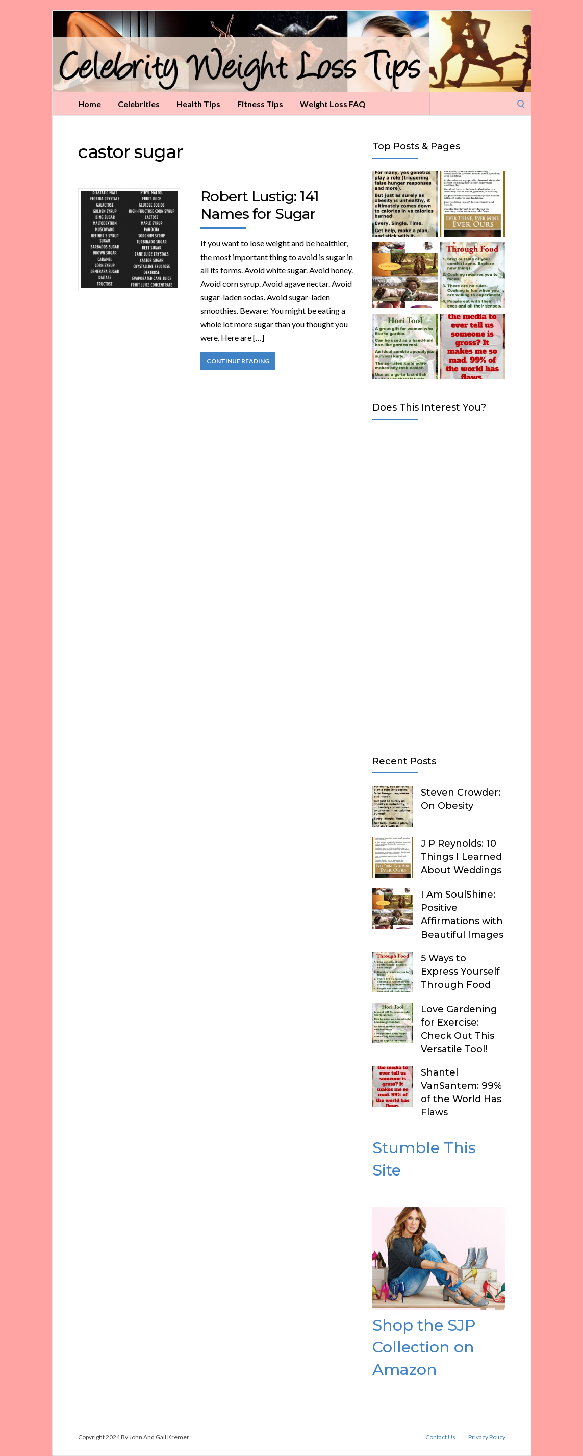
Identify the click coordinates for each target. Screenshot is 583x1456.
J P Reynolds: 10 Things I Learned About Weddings (461, 857)
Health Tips (198, 104)
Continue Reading (238, 361)
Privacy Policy (486, 1437)
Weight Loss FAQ (333, 104)
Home (89, 104)
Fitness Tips (260, 104)
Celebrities (139, 104)
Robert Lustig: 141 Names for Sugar (259, 205)
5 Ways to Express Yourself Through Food (460, 971)
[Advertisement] (438, 585)
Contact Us (440, 1437)
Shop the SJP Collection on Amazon (423, 1347)
